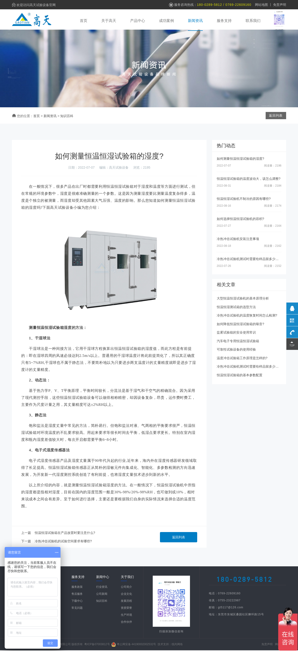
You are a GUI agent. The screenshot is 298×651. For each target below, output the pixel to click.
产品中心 (137, 20)
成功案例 (166, 20)
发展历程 (126, 601)
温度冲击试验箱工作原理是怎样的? (242, 359)
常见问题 (77, 608)
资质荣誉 (126, 608)
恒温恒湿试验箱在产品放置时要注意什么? (65, 533)
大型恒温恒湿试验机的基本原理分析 (243, 299)
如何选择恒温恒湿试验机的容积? (240, 219)
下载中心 (77, 601)
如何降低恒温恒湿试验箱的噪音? (240, 325)
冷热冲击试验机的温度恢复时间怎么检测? (247, 316)
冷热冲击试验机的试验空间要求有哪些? (63, 542)
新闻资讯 (195, 20)
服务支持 (224, 20)
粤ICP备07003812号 (97, 645)
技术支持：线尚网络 (170, 645)
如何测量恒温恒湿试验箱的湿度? (240, 159)
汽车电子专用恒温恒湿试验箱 (238, 342)
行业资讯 (101, 587)
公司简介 (126, 587)
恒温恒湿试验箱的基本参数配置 (239, 376)
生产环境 (126, 615)
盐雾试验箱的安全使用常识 (236, 333)
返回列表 (178, 538)
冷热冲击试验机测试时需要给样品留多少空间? (250, 259)
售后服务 (77, 594)
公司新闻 (101, 594)
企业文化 (126, 594)
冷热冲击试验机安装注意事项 (238, 239)
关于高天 (108, 20)
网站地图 (261, 5)
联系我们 (253, 20)
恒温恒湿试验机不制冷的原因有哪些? (244, 199)
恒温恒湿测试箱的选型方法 (236, 308)
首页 (83, 20)
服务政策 (77, 587)
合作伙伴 (126, 622)
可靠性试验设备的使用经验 (236, 350)
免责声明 (279, 5)
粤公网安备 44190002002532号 (136, 645)
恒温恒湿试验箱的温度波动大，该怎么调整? (249, 179)
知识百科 (66, 116)
